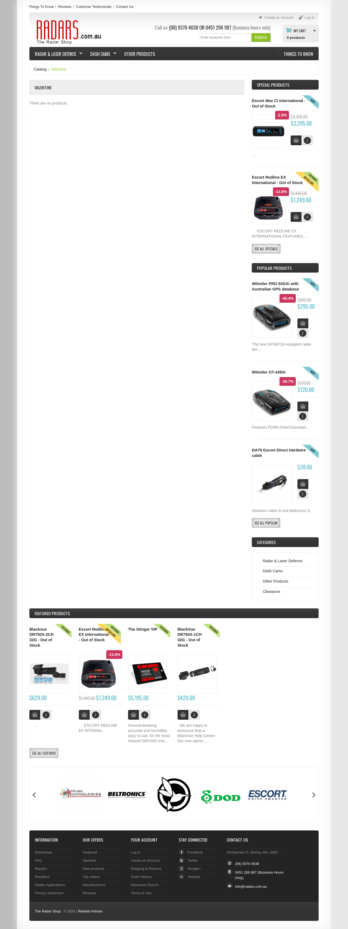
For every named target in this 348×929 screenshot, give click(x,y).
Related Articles (90, 911)
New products (93, 869)
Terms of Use (141, 893)
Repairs (41, 869)
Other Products (139, 54)
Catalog (39, 69)
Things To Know (41, 7)
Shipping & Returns (146, 869)
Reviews (65, 7)
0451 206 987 (218, 27)
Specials (89, 860)
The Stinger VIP (142, 629)
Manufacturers (94, 885)
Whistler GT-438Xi (268, 372)
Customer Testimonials (93, 7)
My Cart (300, 30)
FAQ (38, 860)
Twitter (192, 860)
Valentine (58, 69)
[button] (260, 37)
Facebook (195, 852)
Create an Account (145, 860)
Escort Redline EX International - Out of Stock (94, 634)
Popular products (274, 268)
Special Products (273, 84)
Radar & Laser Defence (56, 54)
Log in (135, 852)
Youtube (193, 877)
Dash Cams (100, 54)
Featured (90, 852)
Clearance (271, 591)
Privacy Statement (49, 893)
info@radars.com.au (251, 886)
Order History (141, 877)
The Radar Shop (48, 911)
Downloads (43, 852)
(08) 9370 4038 (183, 27)
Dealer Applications (50, 885)
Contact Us (124, 7)
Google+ (194, 869)
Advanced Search (145, 885)
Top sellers (91, 877)
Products (52, 613)
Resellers (42, 877)
